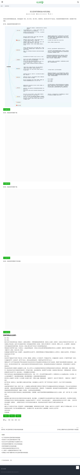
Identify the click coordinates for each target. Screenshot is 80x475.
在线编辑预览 (6, 109)
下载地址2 (12, 416)
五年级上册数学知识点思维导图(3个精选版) (68, 429)
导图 (9, 420)
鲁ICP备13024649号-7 (14, 472)
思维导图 (7, 6)
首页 (2, 6)
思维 (16, 420)
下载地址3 (18, 416)
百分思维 (8, 472)
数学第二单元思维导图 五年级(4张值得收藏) (12, 429)
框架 (12, 420)
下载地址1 (6, 416)
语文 (19, 420)
